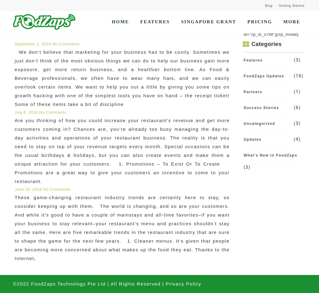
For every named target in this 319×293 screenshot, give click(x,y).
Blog (269, 5)
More (291, 21)
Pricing (259, 21)
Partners (253, 92)
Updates (252, 139)
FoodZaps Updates (264, 76)
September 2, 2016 (33, 44)
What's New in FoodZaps (270, 155)
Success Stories (261, 108)
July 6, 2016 (27, 112)
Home (120, 21)
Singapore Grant (208, 21)
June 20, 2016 (29, 189)
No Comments (65, 44)
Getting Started (291, 5)
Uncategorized (259, 123)
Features (155, 21)
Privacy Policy (183, 283)
